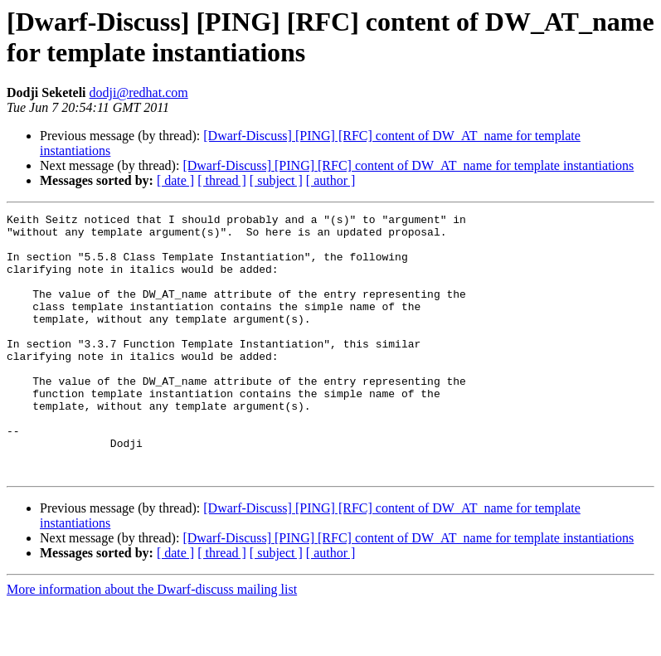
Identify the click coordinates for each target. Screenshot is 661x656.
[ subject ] (276, 180)
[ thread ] (221, 180)
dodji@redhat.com (139, 92)
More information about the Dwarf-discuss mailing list (152, 641)
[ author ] (331, 180)
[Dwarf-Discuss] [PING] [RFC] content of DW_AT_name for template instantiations (408, 165)
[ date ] (175, 180)
